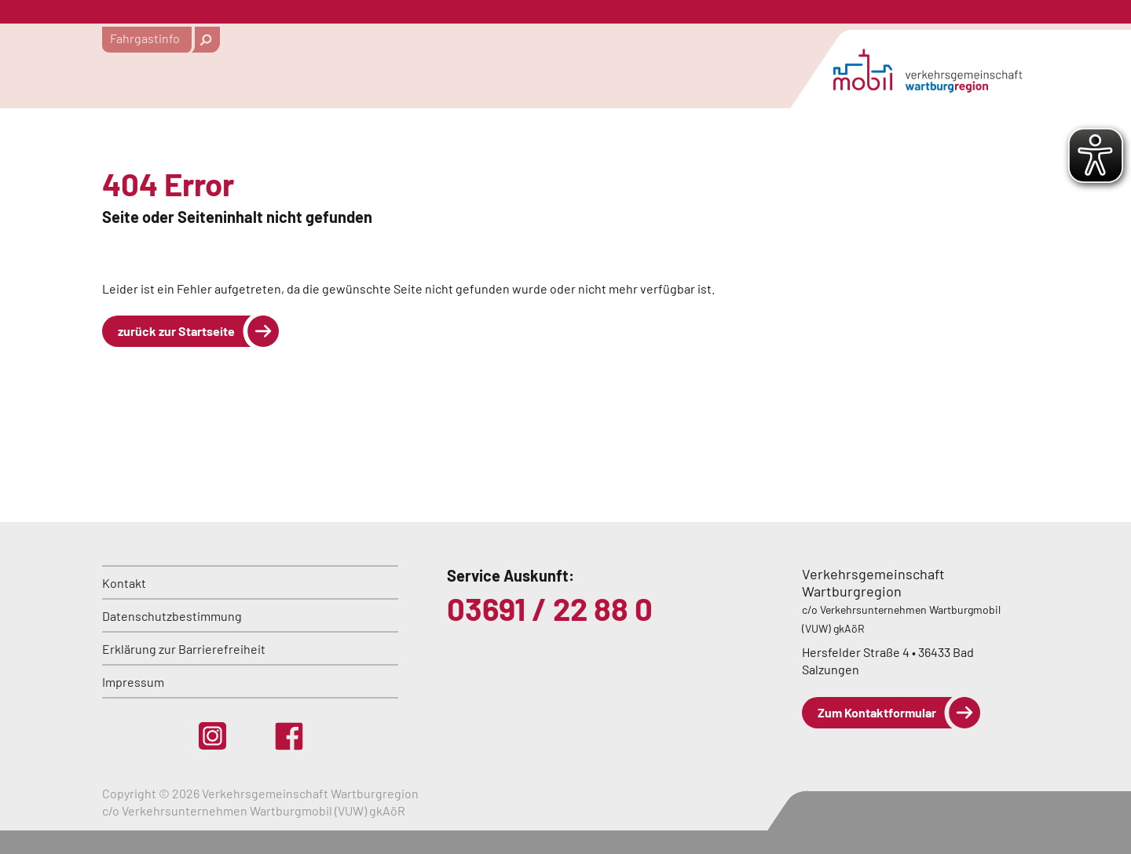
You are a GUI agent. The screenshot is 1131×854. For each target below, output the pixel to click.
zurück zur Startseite (176, 330)
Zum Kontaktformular (877, 712)
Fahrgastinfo (145, 38)
